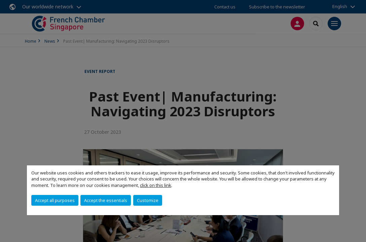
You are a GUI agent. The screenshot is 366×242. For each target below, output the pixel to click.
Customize (147, 200)
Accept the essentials (105, 200)
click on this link (155, 185)
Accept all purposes (55, 200)
